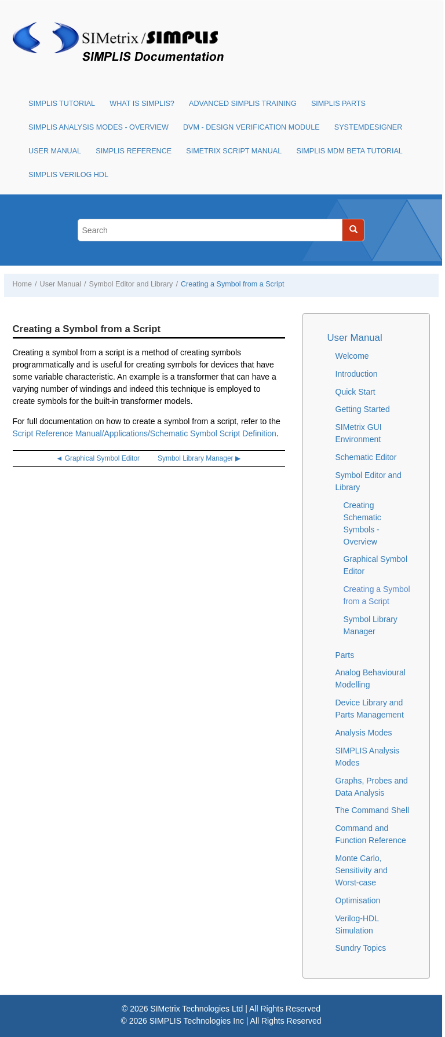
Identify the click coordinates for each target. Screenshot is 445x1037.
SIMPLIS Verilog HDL (68, 175)
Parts (345, 655)
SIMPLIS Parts (338, 104)
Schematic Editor (366, 457)
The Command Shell (372, 810)
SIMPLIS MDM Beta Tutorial (349, 151)
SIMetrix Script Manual (234, 151)
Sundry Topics (360, 948)
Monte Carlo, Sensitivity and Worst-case (361, 870)
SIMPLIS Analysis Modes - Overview (98, 127)
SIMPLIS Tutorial (61, 104)
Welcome (352, 356)
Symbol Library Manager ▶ (199, 458)
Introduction (356, 373)
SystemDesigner (368, 127)
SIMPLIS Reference (134, 151)
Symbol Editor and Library (131, 284)
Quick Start (355, 391)
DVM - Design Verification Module (251, 127)
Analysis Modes (363, 732)
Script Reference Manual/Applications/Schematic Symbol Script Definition (144, 433)
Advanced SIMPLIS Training (243, 104)
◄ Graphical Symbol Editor (98, 458)
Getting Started (362, 409)
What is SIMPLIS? (142, 104)
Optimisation (358, 900)
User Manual (54, 151)
